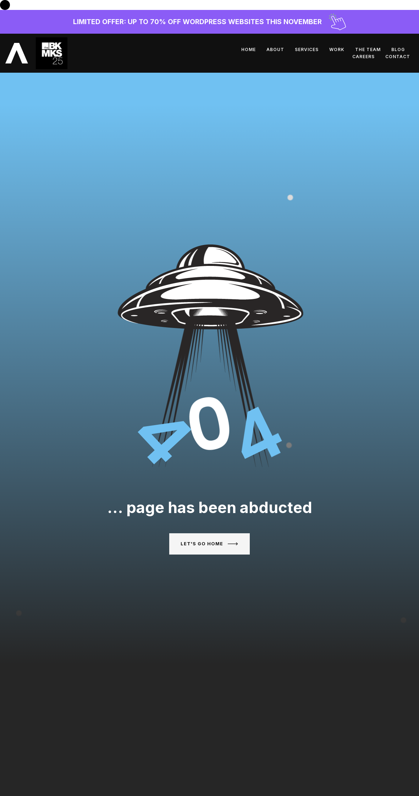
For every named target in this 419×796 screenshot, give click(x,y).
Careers (365, 49)
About (214, 49)
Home (187, 49)
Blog (336, 49)
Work (275, 49)
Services (245, 49)
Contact (399, 49)
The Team (306, 49)
